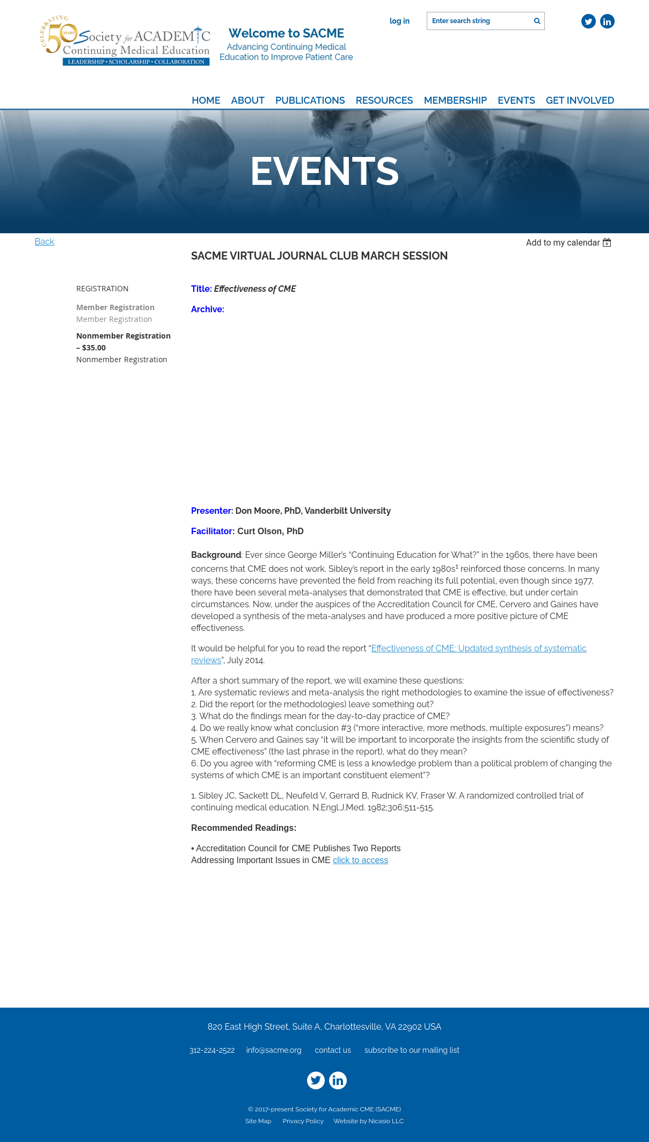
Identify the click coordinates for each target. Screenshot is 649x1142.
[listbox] (570, 242)
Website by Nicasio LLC (368, 1121)
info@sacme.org (274, 1050)
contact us (333, 1050)
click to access (360, 860)
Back (45, 241)
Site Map (258, 1121)
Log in (400, 21)
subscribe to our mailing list (412, 1050)
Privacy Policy (303, 1121)
